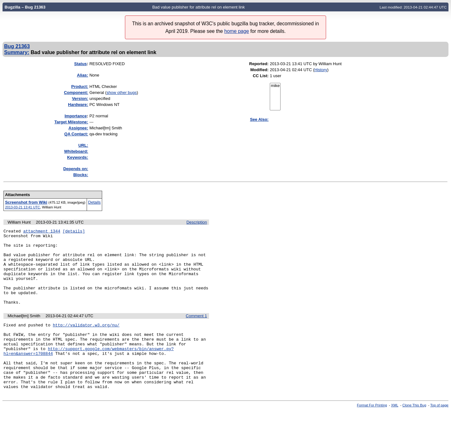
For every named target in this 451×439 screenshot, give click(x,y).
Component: (76, 92)
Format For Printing (372, 434)
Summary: (16, 52)
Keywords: (77, 157)
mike (275, 86)
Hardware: (78, 104)
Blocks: (80, 174)
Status (80, 63)
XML (394, 434)
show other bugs (122, 92)
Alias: (82, 75)
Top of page (439, 434)
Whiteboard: (76, 151)
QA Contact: (76, 134)
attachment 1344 (41, 232)
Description (196, 222)
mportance (76, 116)
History (320, 69)
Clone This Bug (414, 434)
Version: (80, 98)
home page (236, 31)
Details (94, 202)
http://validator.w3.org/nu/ (86, 341)
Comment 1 (196, 331)
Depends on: (75, 168)
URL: (83, 145)
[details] (74, 232)
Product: (79, 86)
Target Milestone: (71, 122)
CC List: (261, 75)
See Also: (259, 119)
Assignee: (78, 128)
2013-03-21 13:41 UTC (22, 207)
